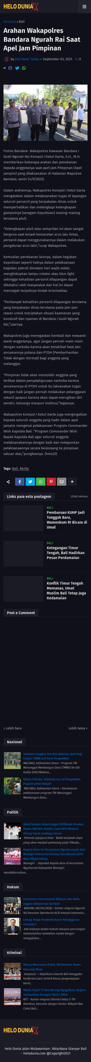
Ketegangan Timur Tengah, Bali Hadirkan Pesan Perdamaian (65, 553)
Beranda (9, 21)
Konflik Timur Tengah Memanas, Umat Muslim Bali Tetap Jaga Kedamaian (66, 590)
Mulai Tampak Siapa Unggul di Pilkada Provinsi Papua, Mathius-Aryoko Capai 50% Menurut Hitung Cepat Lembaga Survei (53, 829)
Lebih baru (14, 728)
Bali (22, 21)
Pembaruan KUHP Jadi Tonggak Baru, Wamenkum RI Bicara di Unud (67, 519)
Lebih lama (77, 728)
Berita (24, 469)
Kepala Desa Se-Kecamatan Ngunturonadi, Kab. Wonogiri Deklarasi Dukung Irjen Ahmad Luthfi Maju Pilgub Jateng (54, 854)
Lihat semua (79, 496)
